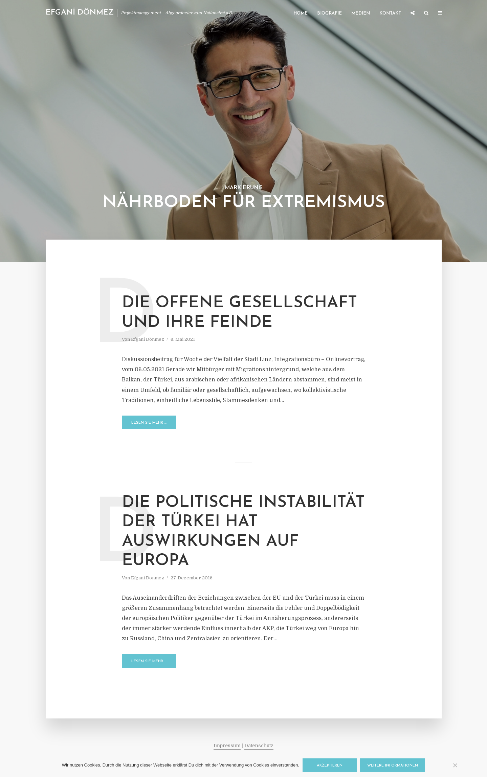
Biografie (329, 13)
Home (300, 13)
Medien (360, 13)
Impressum (227, 745)
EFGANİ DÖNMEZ (80, 13)
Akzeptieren (329, 766)
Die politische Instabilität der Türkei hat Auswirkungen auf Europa (243, 532)
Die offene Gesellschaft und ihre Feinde (239, 313)
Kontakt (390, 13)
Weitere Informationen (392, 766)
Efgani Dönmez (147, 339)
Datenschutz (258, 745)
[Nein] (455, 765)
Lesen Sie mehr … (149, 423)
